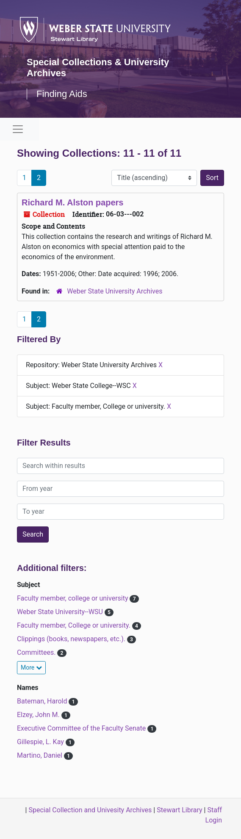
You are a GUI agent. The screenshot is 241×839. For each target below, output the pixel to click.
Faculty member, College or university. (74, 625)
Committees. (37, 652)
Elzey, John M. (39, 715)
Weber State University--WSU (61, 612)
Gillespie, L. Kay (41, 742)
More (31, 667)
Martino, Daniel (40, 755)
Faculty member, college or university (73, 598)
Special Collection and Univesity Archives (90, 810)
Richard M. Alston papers (72, 202)
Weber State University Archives (114, 291)
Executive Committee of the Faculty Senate (82, 728)
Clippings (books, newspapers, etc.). (72, 639)
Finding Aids (61, 94)
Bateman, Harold (43, 701)
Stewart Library (179, 810)
